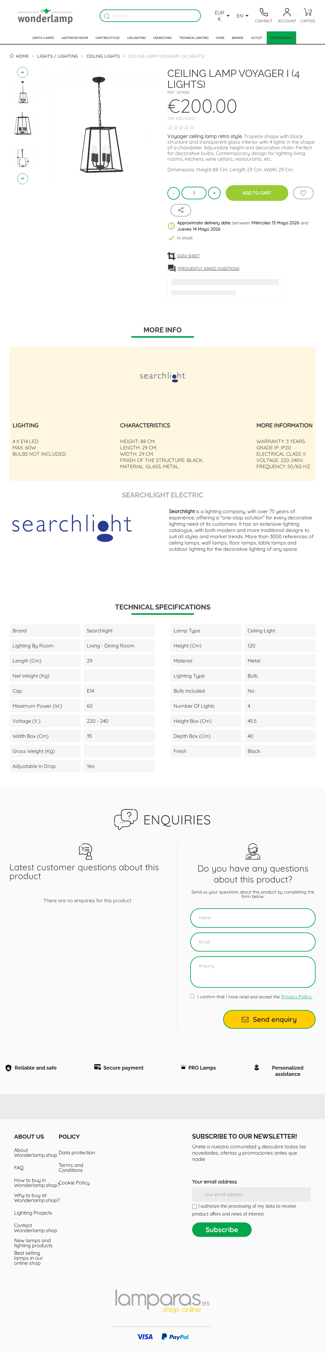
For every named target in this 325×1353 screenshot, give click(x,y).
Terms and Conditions (71, 1167)
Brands (238, 38)
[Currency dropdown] (223, 15)
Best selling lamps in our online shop (28, 1258)
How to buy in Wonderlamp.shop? (34, 1183)
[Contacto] (264, 16)
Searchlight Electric (162, 494)
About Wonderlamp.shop (34, 1152)
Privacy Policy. (296, 997)
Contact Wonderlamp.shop (34, 1228)
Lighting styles (108, 38)
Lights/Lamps (43, 38)
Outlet (256, 38)
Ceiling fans (162, 38)
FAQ (19, 1168)
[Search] (150, 15)
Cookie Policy (74, 1183)
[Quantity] (194, 193)
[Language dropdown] (244, 15)
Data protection (77, 1153)
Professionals (281, 38)
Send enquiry (269, 1019)
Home (220, 38)
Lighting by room (74, 38)
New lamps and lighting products (33, 1243)
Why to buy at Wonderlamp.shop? (34, 1198)
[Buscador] (107, 16)
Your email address (214, 1182)
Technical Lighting (193, 38)
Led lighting (136, 38)
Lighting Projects (33, 1213)
